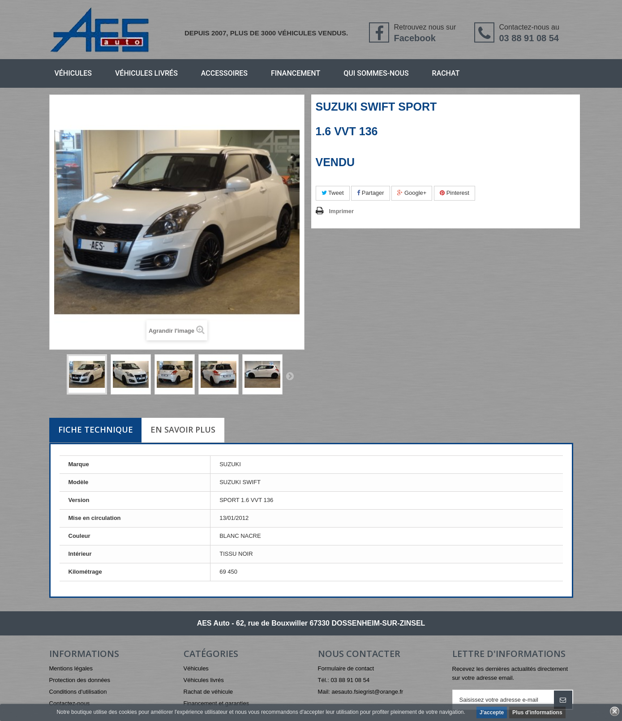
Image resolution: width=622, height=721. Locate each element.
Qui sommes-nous (375, 73)
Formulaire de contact (346, 668)
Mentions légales (71, 668)
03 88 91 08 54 (528, 38)
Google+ (411, 192)
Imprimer (341, 211)
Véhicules (73, 73)
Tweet (333, 192)
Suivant (289, 375)
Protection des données (80, 680)
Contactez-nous (69, 703)
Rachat (446, 73)
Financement (295, 73)
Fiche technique (95, 429)
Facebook (414, 38)
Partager (370, 192)
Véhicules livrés (146, 73)
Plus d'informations (537, 712)
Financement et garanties (216, 703)
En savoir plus (182, 429)
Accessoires (224, 73)
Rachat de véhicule (208, 691)
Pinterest (454, 192)
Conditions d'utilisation (78, 691)
